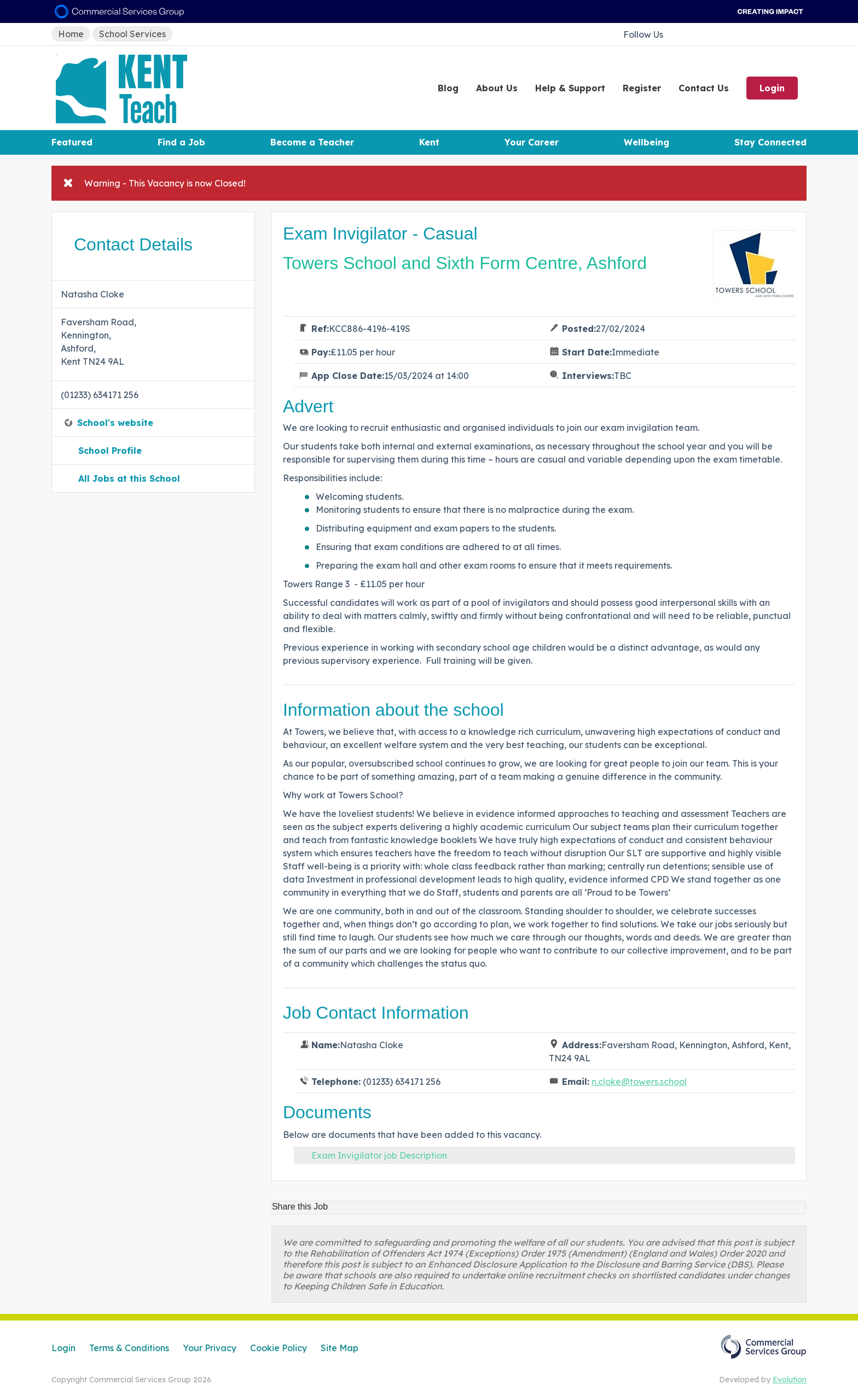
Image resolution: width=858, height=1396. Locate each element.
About (497, 88)
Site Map (339, 1347)
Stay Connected (770, 142)
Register (642, 88)
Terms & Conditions (129, 1347)
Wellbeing (646, 142)
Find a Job (181, 142)
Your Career (532, 142)
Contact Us (704, 88)
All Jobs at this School (129, 478)
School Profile (110, 450)
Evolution (790, 1380)
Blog (448, 88)
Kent (429, 142)
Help (570, 88)
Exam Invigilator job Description (379, 1155)
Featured (71, 142)
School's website (115, 422)
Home (71, 33)
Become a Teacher (312, 142)
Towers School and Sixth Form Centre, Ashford (465, 263)
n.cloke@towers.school (639, 1081)
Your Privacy (209, 1347)
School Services (132, 33)
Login (772, 88)
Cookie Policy (278, 1347)
